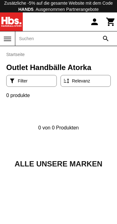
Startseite (15, 54)
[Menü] (7, 38)
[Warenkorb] (111, 22)
